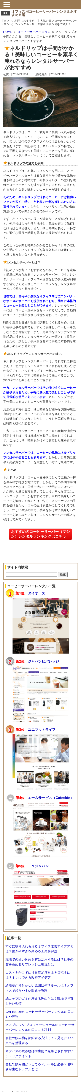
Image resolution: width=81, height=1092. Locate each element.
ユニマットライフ (42, 729)
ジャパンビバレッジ (43, 661)
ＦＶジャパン (38, 866)
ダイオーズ (36, 593)
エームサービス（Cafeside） (50, 798)
